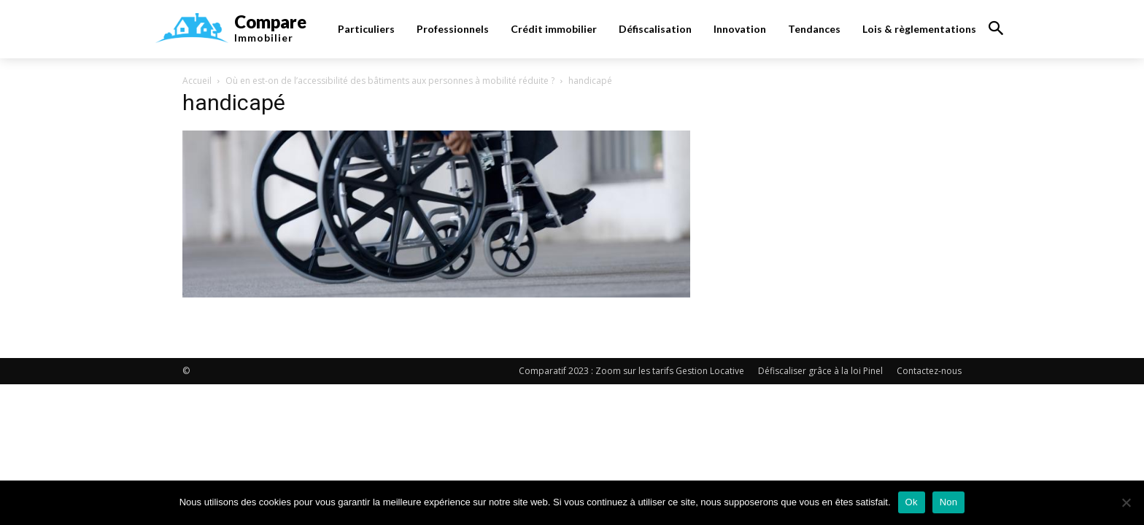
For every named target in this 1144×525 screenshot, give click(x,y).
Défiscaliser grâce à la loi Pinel (820, 371)
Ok (911, 502)
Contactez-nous (929, 371)
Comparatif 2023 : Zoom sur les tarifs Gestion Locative (631, 371)
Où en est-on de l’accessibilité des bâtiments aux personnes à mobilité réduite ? (389, 80)
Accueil (197, 80)
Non (949, 502)
